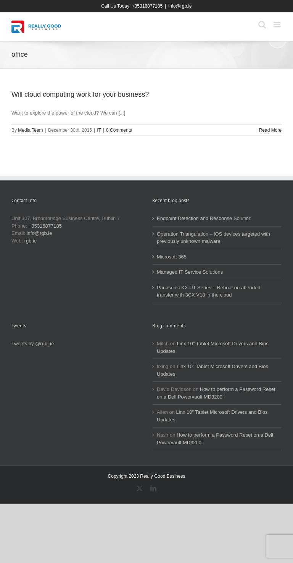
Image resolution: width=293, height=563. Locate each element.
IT (99, 130)
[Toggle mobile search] (262, 25)
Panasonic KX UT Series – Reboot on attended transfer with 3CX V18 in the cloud (209, 291)
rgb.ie (30, 241)
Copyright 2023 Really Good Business (146, 476)
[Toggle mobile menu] (278, 25)
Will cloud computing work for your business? (80, 94)
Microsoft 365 (172, 257)
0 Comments (119, 130)
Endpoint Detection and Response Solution (204, 218)
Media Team (30, 130)
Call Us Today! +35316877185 (132, 6)
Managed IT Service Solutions (190, 272)
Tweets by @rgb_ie (32, 343)
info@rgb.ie (180, 6)
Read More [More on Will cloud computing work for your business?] (270, 130)
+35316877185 (45, 226)
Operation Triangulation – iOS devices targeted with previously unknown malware (213, 237)
